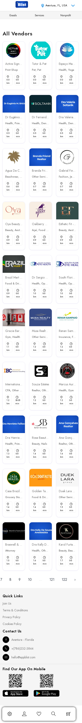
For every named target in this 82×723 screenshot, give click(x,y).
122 (64, 579)
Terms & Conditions (15, 610)
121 (51, 579)
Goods (13, 15)
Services (39, 15)
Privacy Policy (11, 617)
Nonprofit (65, 15)
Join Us (7, 603)
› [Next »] (75, 579)
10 (30, 579)
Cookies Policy (12, 624)
